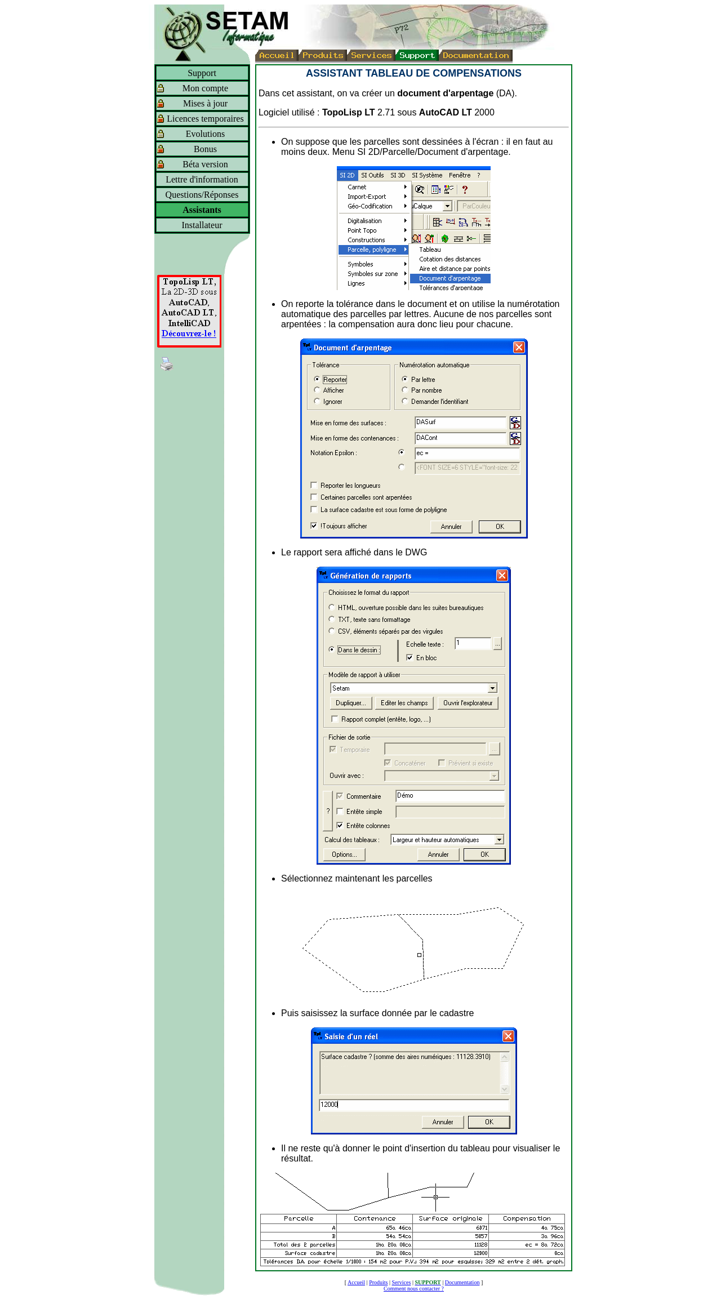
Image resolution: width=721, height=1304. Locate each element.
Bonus (205, 149)
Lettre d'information (202, 179)
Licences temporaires (205, 118)
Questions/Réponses (202, 194)
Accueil (356, 1282)
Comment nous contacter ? (414, 1288)
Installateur (202, 225)
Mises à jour (205, 103)
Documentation (462, 1282)
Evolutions (205, 134)
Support (202, 73)
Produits (378, 1282)
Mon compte (205, 88)
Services (401, 1282)
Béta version (205, 164)
